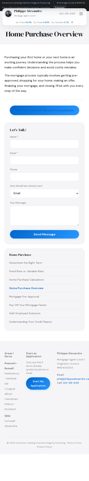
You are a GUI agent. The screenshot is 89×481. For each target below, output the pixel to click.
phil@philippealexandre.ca (73, 379)
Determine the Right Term (25, 262)
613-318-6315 (67, 13)
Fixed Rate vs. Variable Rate (26, 271)
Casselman (11, 399)
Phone (13, 169)
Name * (14, 136)
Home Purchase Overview (26, 288)
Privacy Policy (44, 446)
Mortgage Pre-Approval (24, 296)
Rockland (10, 409)
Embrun (9, 404)
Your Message (18, 202)
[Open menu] (81, 14)
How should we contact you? (26, 185)
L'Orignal (10, 388)
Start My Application (38, 383)
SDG (7, 416)
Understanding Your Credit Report (30, 321)
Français (59, 7)
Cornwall (10, 421)
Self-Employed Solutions (25, 313)
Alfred (8, 394)
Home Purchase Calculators (26, 279)
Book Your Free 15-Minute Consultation (44, 110)
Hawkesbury (12, 373)
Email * (14, 153)
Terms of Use (74, 442)
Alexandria (11, 426)
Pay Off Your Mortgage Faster (28, 305)
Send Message (44, 234)
